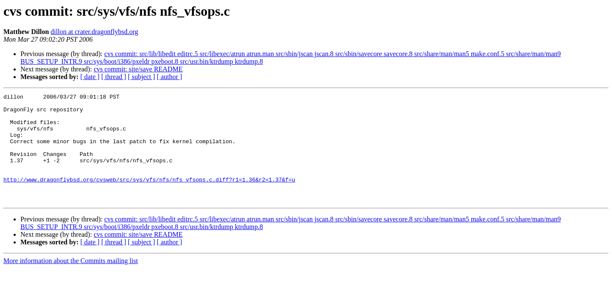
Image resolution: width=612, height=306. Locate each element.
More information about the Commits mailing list (70, 282)
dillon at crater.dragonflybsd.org (94, 31)
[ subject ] (141, 76)
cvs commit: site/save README (138, 69)
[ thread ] (113, 76)
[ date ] (89, 76)
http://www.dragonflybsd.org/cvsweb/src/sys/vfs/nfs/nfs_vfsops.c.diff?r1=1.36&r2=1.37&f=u (149, 197)
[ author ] (169, 76)
